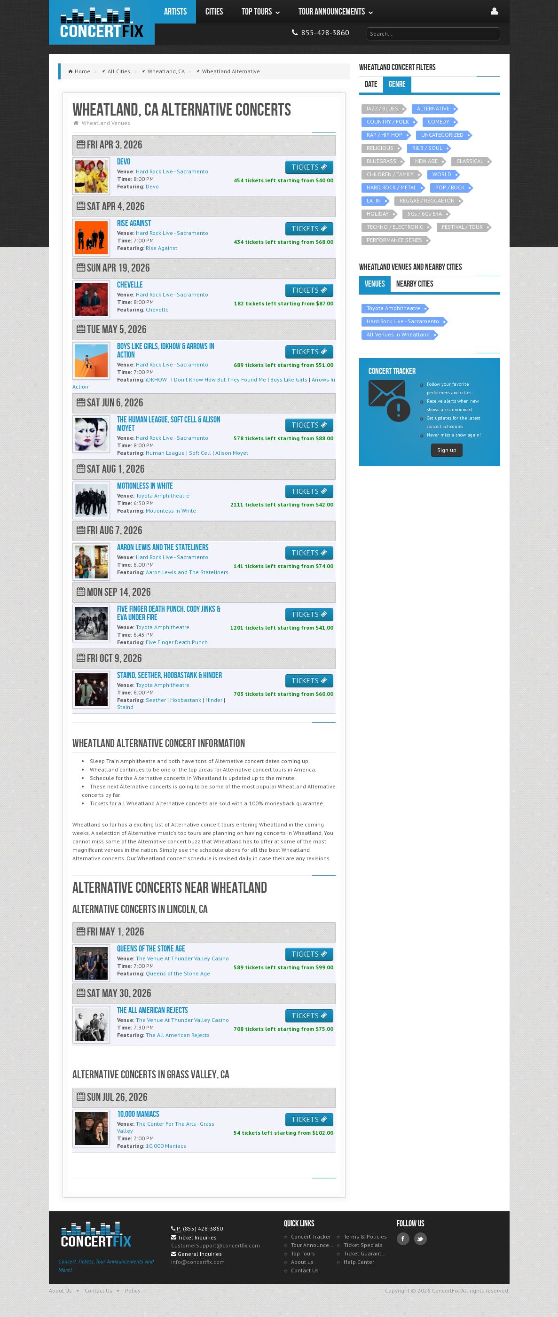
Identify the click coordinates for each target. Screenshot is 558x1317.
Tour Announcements (313, 1244)
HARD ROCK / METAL (392, 187)
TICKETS (309, 167)
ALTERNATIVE (433, 108)
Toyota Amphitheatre (393, 308)
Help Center (359, 1261)
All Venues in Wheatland (398, 334)
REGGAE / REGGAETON (427, 200)
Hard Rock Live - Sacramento (403, 321)
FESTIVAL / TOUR (462, 226)
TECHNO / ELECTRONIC (395, 226)
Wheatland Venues (106, 122)
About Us (60, 1290)
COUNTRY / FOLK (388, 121)
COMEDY (438, 121)
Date (371, 84)
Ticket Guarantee (365, 1253)
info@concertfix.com (198, 1261)
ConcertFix (102, 22)
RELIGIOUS (380, 147)
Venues (375, 284)
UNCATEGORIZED (442, 134)
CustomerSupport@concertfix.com (215, 1245)
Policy (133, 1290)
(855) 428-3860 (203, 1228)
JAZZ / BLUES (382, 108)
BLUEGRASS (381, 160)
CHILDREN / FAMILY (390, 174)
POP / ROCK (449, 187)
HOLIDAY (378, 213)
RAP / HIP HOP (384, 134)
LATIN (374, 200)
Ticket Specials (363, 1244)
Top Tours (303, 1253)
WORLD (441, 174)
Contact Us (305, 1270)
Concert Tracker (311, 1236)
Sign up (446, 449)
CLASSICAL (469, 160)
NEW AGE (426, 160)
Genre (397, 84)
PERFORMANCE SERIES (394, 239)
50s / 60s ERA (425, 213)
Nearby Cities (414, 284)
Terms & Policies (365, 1236)
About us (302, 1261)
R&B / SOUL (427, 147)
